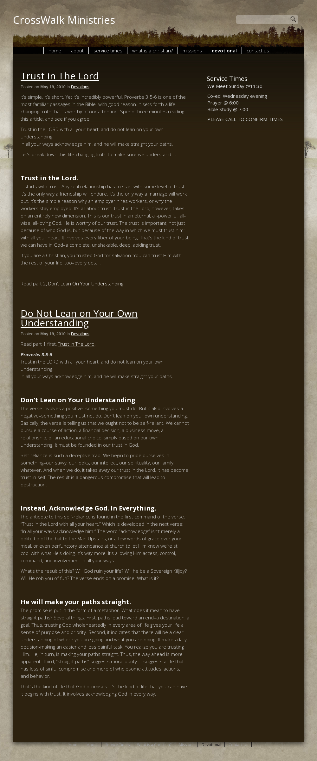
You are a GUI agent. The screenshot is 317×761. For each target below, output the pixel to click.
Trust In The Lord (76, 344)
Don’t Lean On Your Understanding (85, 283)
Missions (192, 50)
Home (55, 50)
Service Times (108, 50)
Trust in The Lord (60, 75)
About (77, 50)
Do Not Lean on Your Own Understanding (79, 318)
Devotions (80, 86)
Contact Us (258, 50)
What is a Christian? (152, 50)
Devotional (224, 50)
